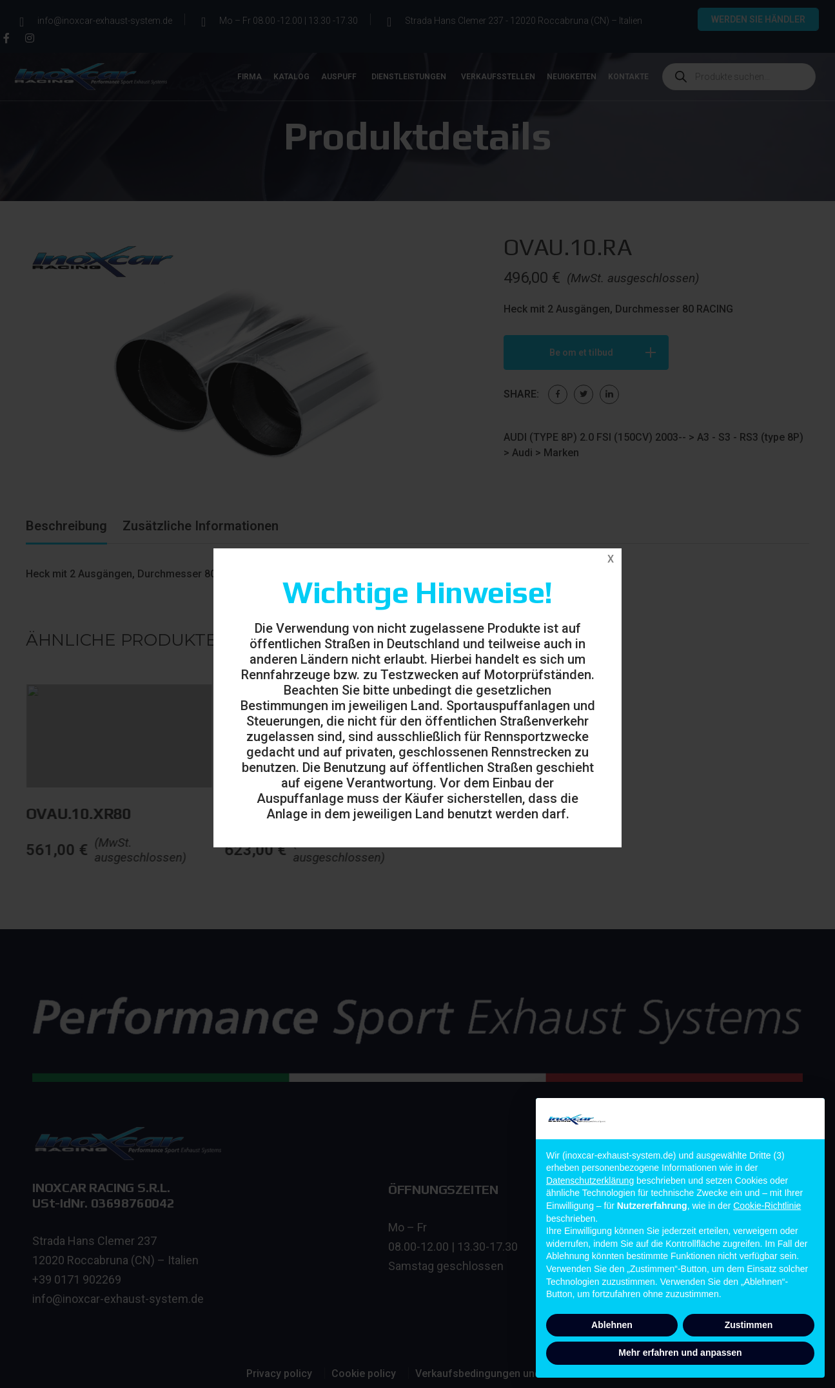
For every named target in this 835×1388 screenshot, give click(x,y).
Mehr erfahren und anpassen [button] (680, 1352)
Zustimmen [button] (749, 1325)
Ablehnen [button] (612, 1325)
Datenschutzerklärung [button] (590, 1180)
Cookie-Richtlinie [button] (767, 1205)
